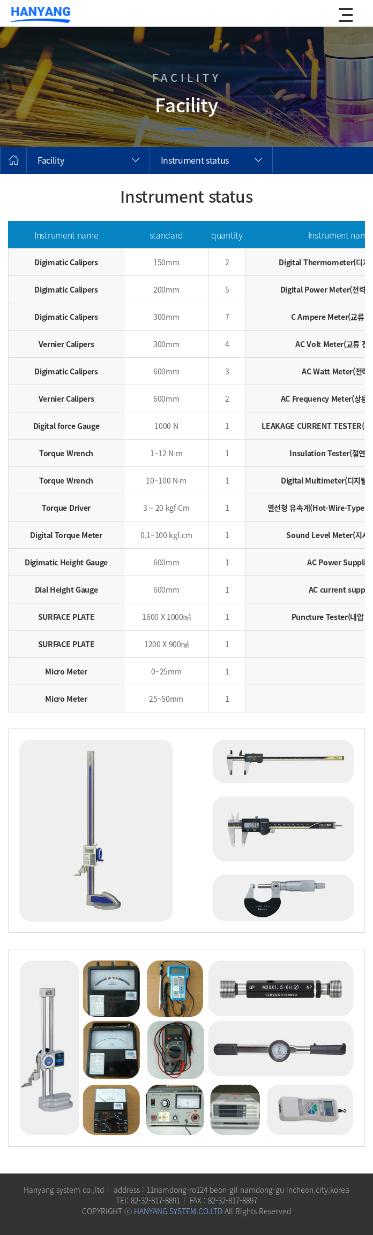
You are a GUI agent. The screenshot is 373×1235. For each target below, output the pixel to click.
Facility (51, 160)
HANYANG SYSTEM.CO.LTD (178, 1211)
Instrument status (195, 160)
